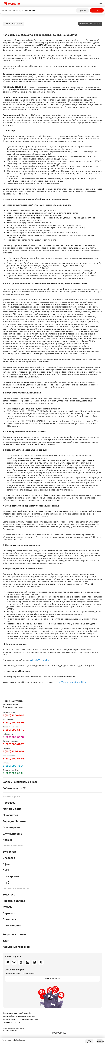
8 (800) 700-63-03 (13, 715)
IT (6, 882)
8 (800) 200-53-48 (13, 729)
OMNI (6, 870)
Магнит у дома (12, 808)
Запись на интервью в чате (20, 781)
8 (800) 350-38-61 (13, 773)
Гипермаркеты (12, 827)
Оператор (9, 857)
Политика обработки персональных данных (19, 1016)
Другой (82, 10)
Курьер (7, 906)
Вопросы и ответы (14, 934)
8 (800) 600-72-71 (13, 765)
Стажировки (11, 876)
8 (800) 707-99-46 (13, 751)
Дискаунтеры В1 (13, 833)
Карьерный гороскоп (16, 946)
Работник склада (14, 900)
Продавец (9, 802)
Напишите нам (52, 978)
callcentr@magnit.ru (40, 660)
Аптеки (7, 839)
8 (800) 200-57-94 (13, 758)
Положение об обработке (90, 24)
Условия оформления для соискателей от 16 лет (20, 1019)
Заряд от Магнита (14, 821)
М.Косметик (10, 815)
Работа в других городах (11, 1022)
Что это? (89, 1041)
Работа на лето (14, 788)
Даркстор (9, 913)
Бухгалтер (9, 851)
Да (97, 10)
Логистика (10, 919)
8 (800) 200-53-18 (13, 737)
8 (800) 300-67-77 (13, 744)
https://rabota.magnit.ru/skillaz (70, 682)
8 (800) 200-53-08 (13, 722)
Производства (12, 925)
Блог (6, 940)
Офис (6, 864)
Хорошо (100, 1041)
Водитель (9, 894)
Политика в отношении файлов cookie (17, 1013)
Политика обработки (13, 24)
